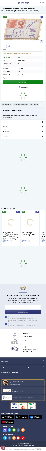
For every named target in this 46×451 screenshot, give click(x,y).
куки (15, 449)
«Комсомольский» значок (21, 104)
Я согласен (38, 449)
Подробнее (6, 78)
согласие (34, 317)
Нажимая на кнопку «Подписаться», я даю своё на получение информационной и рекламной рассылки (23, 324)
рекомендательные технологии (26, 449)
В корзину (23, 82)
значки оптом (34, 104)
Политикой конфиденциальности (18, 322)
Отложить (23, 87)
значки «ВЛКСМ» (6, 104)
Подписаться (23, 312)
